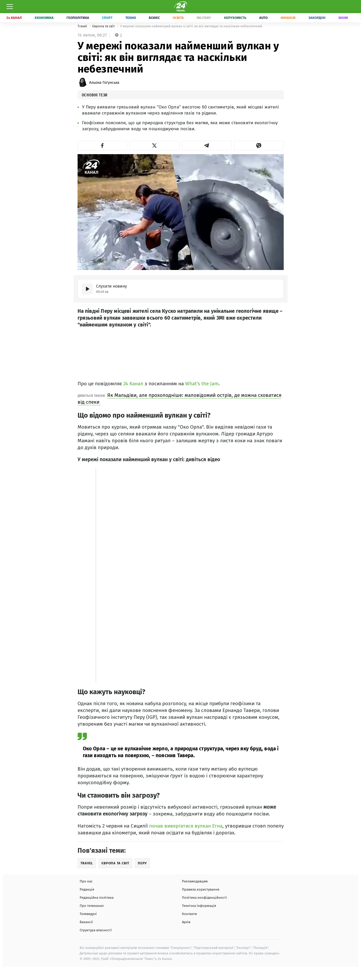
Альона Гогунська (104, 82)
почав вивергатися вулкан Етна (185, 826)
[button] (102, 145)
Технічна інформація (199, 906)
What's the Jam (201, 384)
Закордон (317, 18)
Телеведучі (88, 914)
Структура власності (96, 930)
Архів (186, 922)
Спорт (107, 18)
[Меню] (10, 6)
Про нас (86, 881)
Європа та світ (104, 26)
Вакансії (86, 922)
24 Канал (14, 18)
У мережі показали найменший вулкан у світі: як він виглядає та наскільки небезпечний (191, 26)
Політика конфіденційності (204, 898)
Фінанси (288, 18)
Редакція (87, 889)
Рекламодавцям (195, 881)
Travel (83, 26)
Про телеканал (92, 906)
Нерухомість (235, 18)
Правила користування (200, 889)
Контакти (189, 914)
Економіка (44, 18)
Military (204, 18)
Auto (263, 18)
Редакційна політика (97, 898)
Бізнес (154, 18)
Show (343, 18)
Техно (130, 18)
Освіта (178, 18)
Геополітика (78, 18)
